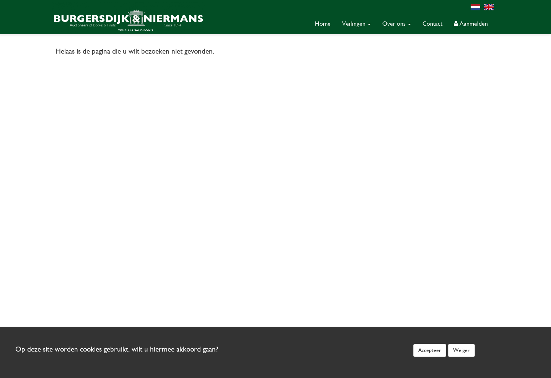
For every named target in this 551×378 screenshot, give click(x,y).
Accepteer (429, 350)
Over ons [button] (396, 23)
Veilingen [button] (356, 23)
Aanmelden (471, 23)
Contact (432, 23)
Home (323, 23)
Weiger (461, 350)
